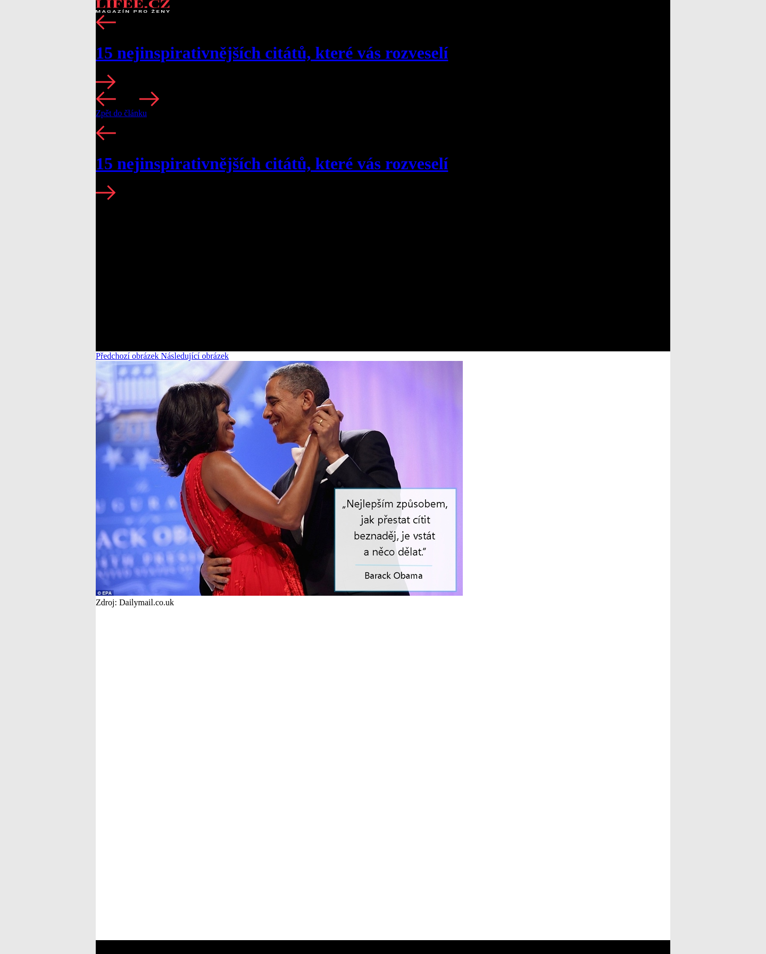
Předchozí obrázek (128, 355)
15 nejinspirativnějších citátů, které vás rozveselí (272, 52)
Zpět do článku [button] (121, 113)
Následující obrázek (195, 355)
